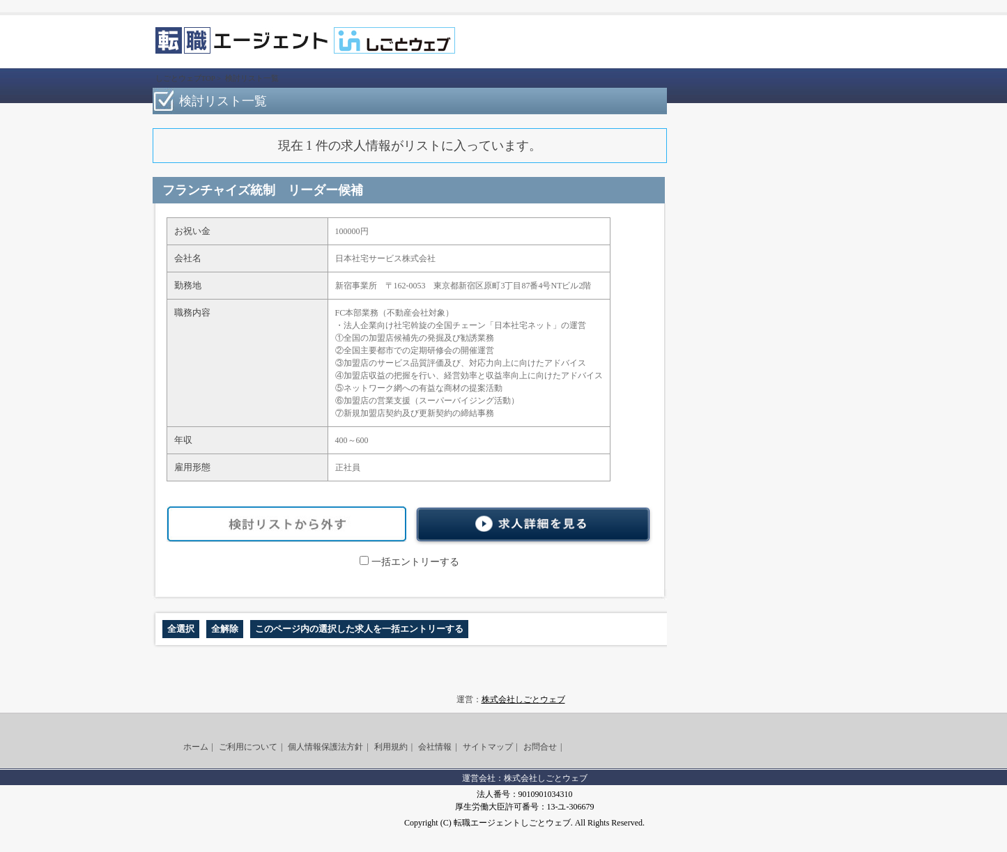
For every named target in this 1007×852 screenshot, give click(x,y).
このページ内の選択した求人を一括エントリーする (359, 628)
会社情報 (435, 747)
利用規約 (391, 747)
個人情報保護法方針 (325, 747)
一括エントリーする (409, 562)
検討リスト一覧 (252, 78)
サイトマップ (488, 747)
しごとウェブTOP (185, 78)
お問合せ (540, 747)
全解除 (224, 628)
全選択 (180, 628)
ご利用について (248, 747)
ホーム (195, 747)
